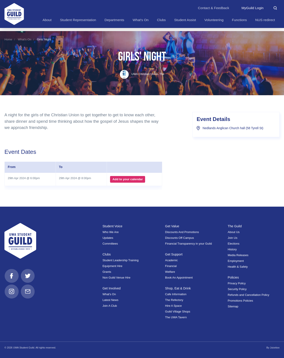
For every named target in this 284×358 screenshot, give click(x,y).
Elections (233, 243)
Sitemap (233, 306)
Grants (107, 271)
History (232, 249)
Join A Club (110, 305)
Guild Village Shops (177, 311)
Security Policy (237, 289)
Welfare (170, 271)
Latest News (110, 300)
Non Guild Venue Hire (116, 277)
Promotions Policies (240, 300)
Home (8, 39)
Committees (110, 243)
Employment (236, 261)
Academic (171, 260)
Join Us (232, 237)
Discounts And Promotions (182, 232)
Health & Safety (238, 266)
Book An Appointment (179, 277)
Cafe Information (175, 294)
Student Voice (113, 226)
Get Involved (112, 288)
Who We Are (111, 232)
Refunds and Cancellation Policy (248, 295)
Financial (171, 266)
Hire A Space (173, 305)
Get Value (172, 226)
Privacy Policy (237, 283)
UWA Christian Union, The (142, 74)
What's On (24, 39)
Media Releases (238, 255)
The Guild (235, 226)
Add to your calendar (127, 179)
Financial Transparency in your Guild (188, 243)
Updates (108, 237)
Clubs (107, 254)
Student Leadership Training (121, 260)
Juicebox (275, 347)
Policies (233, 277)
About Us (233, 232)
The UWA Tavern (176, 317)
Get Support (174, 254)
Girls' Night (44, 39)
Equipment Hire (112, 266)
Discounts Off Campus (179, 237)
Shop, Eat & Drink (178, 288)
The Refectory (174, 300)
